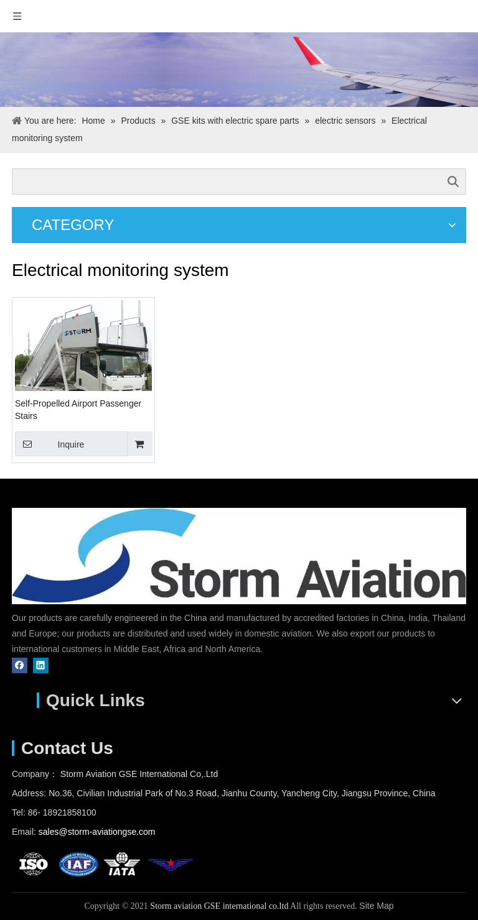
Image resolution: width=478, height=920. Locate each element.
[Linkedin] (41, 665)
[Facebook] (19, 665)
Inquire (49, 443)
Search (453, 181)
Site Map (376, 906)
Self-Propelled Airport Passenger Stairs (78, 409)
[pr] (239, 69)
